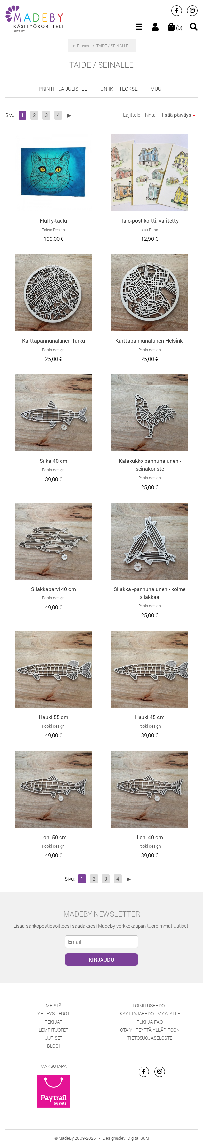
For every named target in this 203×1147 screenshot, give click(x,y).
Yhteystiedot (53, 1013)
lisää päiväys (176, 115)
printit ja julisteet (64, 88)
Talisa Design (53, 229)
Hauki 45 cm (150, 717)
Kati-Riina (149, 229)
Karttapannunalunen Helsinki (149, 340)
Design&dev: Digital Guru (126, 1138)
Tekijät (53, 1022)
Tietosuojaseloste (149, 1038)
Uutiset (53, 1038)
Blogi (53, 1046)
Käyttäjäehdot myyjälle (150, 1013)
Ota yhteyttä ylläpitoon (150, 1030)
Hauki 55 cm (53, 717)
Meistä (53, 1006)
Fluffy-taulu (53, 220)
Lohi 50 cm (53, 837)
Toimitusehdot (149, 1006)
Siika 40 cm (53, 460)
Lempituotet (53, 1030)
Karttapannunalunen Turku (53, 340)
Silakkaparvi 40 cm (53, 589)
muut (157, 88)
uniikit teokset (121, 88)
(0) (175, 27)
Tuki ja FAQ (150, 1022)
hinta (150, 115)
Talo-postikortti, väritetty (150, 220)
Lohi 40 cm (150, 837)
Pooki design (53, 349)
